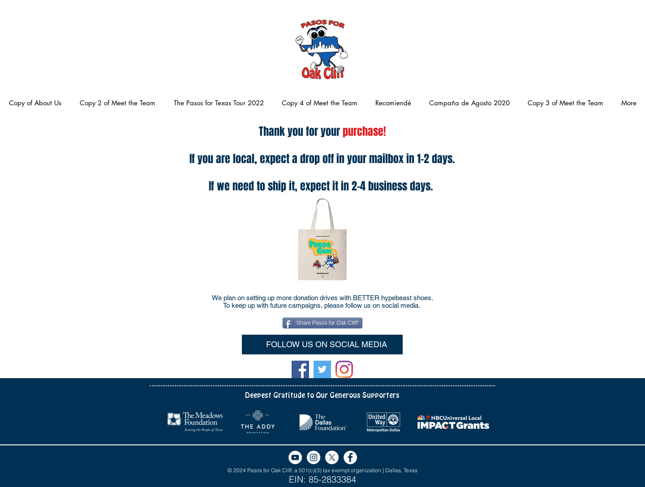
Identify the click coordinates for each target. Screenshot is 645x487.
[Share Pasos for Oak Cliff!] (322, 323)
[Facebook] (300, 369)
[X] (332, 457)
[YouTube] (295, 457)
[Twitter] (322, 369)
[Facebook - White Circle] (350, 457)
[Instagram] (344, 369)
